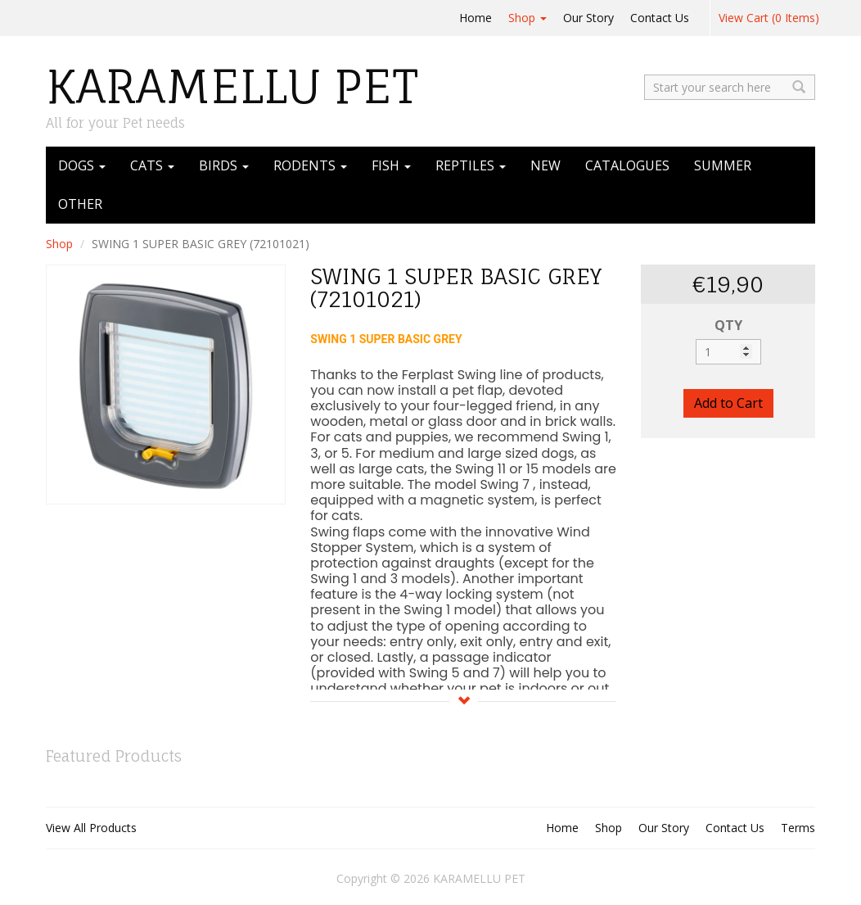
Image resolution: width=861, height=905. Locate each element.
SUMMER (722, 165)
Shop (527, 17)
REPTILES (470, 165)
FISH (391, 165)
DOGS (82, 165)
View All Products (91, 827)
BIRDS (224, 165)
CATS (152, 165)
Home (475, 17)
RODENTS (310, 165)
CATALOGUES (627, 165)
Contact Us (659, 17)
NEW (545, 165)
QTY (728, 325)
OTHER (80, 204)
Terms (798, 827)
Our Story (588, 17)
